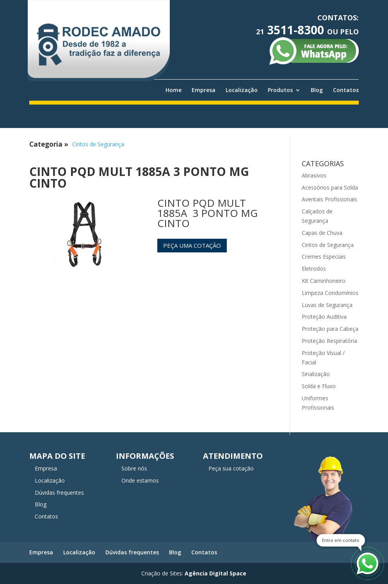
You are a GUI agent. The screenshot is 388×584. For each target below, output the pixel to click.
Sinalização (316, 374)
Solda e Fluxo (319, 386)
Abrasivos (314, 175)
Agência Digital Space (215, 573)
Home (174, 90)
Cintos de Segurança (98, 144)
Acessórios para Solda (330, 187)
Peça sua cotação (231, 468)
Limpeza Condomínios (330, 292)
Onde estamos (140, 480)
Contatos (346, 90)
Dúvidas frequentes (59, 492)
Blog (317, 90)
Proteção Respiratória (329, 340)
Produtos (280, 90)
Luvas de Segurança (327, 305)
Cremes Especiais (324, 256)
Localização (242, 90)
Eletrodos (314, 268)
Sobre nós (134, 468)
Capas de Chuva (322, 232)
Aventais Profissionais (329, 199)
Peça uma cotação (192, 245)
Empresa (203, 90)
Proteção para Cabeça (330, 328)
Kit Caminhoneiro (323, 280)
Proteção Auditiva (324, 316)
